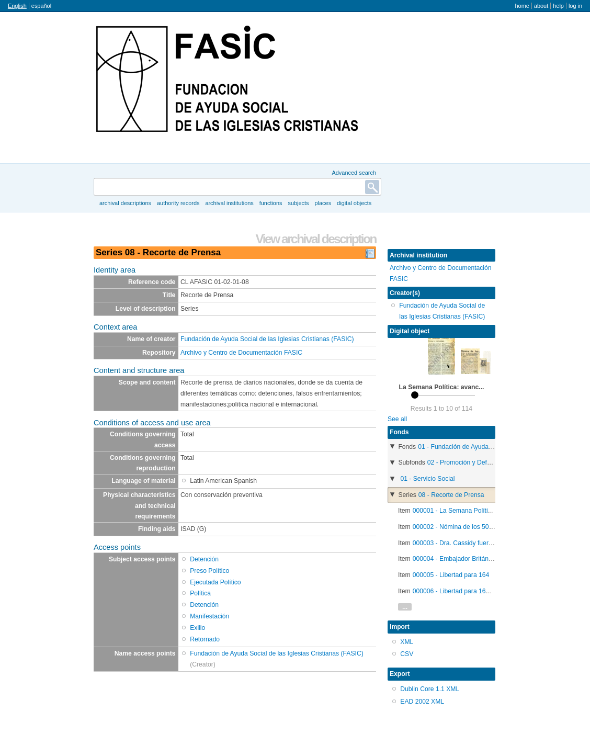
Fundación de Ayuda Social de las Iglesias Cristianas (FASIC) (267, 339)
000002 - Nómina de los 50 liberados (465, 526)
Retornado (205, 639)
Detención (204, 559)
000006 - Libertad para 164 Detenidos (466, 591)
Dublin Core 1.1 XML (429, 689)
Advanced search (354, 173)
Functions (270, 203)
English (17, 6)
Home (522, 6)
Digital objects (354, 203)
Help (558, 6)
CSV (406, 654)
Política (200, 593)
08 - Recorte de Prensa (451, 495)
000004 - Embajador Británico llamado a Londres (482, 558)
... (404, 607)
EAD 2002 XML (422, 701)
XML (406, 642)
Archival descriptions (125, 203)
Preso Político (209, 570)
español (41, 6)
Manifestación (209, 616)
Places (323, 203)
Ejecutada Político (215, 582)
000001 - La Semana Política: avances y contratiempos (491, 510)
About (541, 6)
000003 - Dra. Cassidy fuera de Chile (465, 543)
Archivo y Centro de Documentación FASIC (241, 352)
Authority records (178, 203)
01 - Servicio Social (427, 478)
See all (397, 419)
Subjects (298, 203)
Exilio (197, 627)
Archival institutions (229, 203)
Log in (575, 6)
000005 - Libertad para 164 (451, 575)
